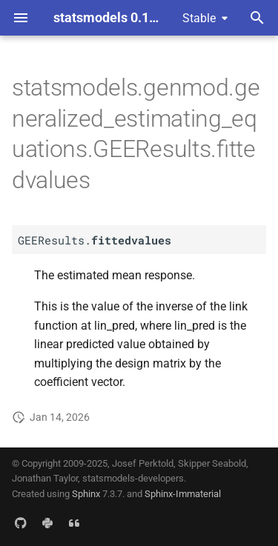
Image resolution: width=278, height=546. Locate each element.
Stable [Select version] (199, 18)
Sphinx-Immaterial (183, 493)
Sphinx (86, 493)
